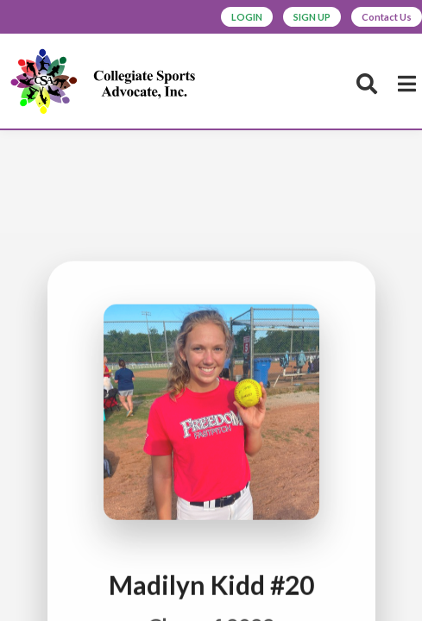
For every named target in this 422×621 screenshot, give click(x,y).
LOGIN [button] (246, 16)
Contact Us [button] (387, 16)
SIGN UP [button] (312, 16)
